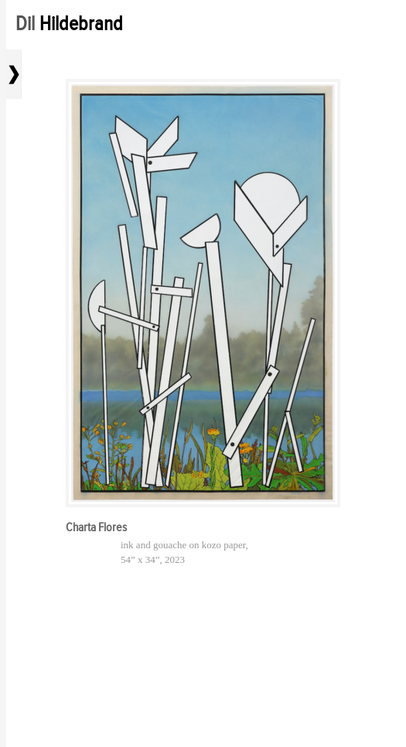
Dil (69, 23)
